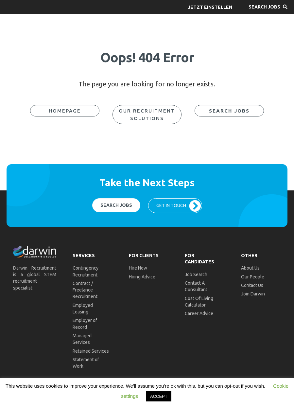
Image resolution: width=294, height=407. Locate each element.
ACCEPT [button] (158, 396)
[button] (210, 7)
